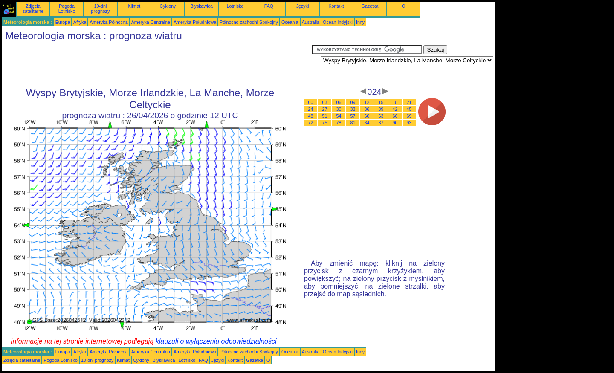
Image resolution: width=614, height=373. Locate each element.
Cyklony (168, 6)
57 (353, 116)
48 (310, 116)
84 (367, 122)
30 (339, 109)
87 (381, 122)
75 (324, 122)
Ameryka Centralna (150, 22)
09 (353, 102)
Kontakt (336, 6)
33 (353, 109)
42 (395, 109)
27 (324, 109)
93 (409, 122)
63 (381, 116)
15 (381, 102)
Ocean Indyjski (338, 22)
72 (310, 122)
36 (367, 109)
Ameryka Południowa (195, 22)
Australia (310, 22)
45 (409, 109)
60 (367, 116)
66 (395, 116)
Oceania (289, 22)
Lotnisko (235, 6)
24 (310, 109)
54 (339, 116)
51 (324, 116)
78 (339, 122)
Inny (360, 22)
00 (310, 102)
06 (339, 102)
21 (409, 102)
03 (324, 102)
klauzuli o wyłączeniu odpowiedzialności (216, 341)
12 (367, 102)
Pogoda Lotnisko (66, 8)
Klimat (134, 6)
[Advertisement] (157, 64)
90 (395, 122)
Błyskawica (201, 6)
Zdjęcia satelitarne (33, 8)
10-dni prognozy (100, 8)
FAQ (268, 6)
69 (409, 116)
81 (353, 122)
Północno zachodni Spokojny (249, 22)
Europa (62, 22)
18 (395, 102)
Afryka (79, 22)
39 (381, 109)
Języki (302, 6)
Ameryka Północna (108, 22)
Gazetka (370, 6)
